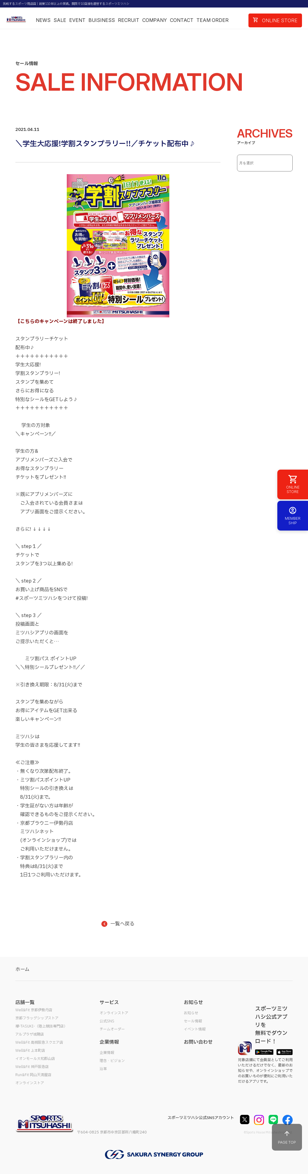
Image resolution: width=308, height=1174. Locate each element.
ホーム (22, 969)
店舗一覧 (25, 1002)
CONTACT (181, 20)
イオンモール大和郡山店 (35, 1058)
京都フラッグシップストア (37, 1018)
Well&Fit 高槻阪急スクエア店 (39, 1042)
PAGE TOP (287, 1137)
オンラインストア (29, 1083)
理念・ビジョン (112, 1061)
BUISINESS (101, 20)
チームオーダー (112, 1029)
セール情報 (193, 1021)
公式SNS (107, 1021)
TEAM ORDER (212, 20)
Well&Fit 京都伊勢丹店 (33, 1010)
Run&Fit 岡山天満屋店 (33, 1075)
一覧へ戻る (117, 924)
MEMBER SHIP (292, 515)
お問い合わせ (198, 1042)
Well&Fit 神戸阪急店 (32, 1067)
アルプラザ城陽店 (29, 1034)
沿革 (103, 1069)
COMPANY (154, 20)
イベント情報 (194, 1029)
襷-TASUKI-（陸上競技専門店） (41, 1026)
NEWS (43, 20)
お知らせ (191, 1013)
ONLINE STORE (275, 20)
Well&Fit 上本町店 (30, 1050)
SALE (60, 20)
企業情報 (107, 1052)
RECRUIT (128, 20)
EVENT (77, 20)
